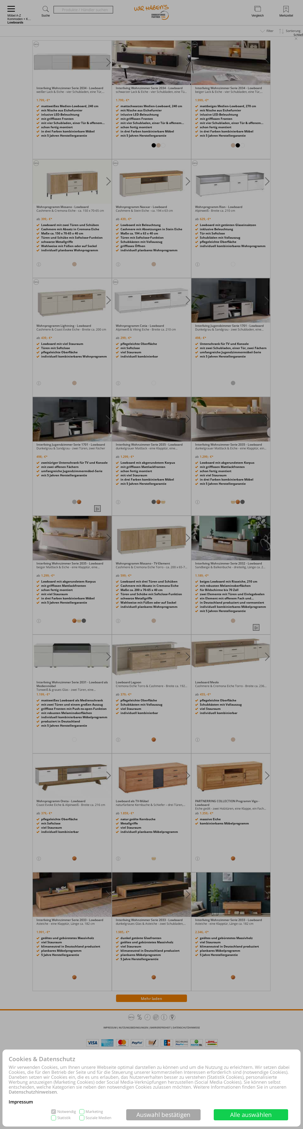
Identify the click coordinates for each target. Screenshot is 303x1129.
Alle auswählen (251, 1114)
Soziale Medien (98, 1117)
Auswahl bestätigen (163, 1114)
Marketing (94, 1111)
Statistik (64, 1117)
